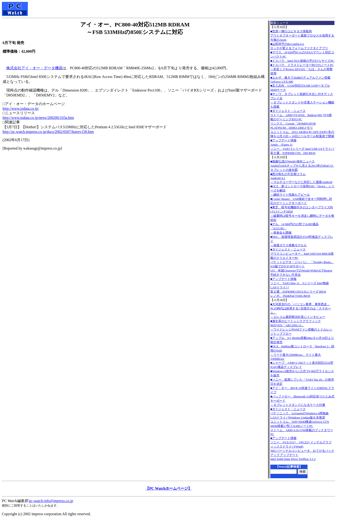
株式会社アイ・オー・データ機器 (34, 68)
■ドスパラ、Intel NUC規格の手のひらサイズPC (302, 60)
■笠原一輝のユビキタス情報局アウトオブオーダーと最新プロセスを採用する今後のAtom (302, 35)
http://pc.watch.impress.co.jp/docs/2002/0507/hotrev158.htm (48, 132)
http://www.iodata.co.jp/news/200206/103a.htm (38, 118)
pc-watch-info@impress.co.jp (51, 501)
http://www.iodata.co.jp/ (21, 108)
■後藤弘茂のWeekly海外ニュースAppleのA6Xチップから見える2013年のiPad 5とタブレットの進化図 (302, 166)
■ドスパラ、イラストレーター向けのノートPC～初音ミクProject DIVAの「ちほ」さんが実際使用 (302, 69)
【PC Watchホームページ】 (168, 488)
